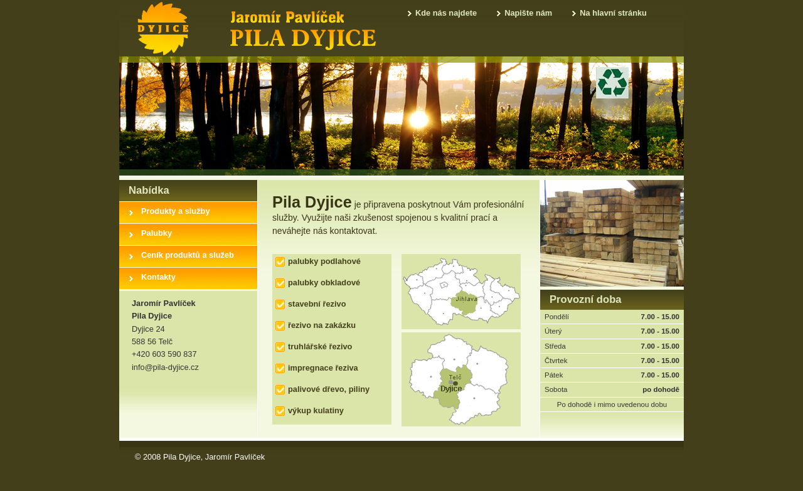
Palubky (156, 233)
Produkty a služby (175, 211)
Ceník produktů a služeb (187, 255)
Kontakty (158, 277)
